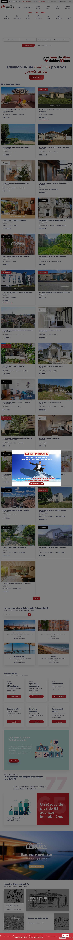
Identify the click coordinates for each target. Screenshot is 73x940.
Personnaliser (70, 937)
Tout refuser (62, 937)
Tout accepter (66, 935)
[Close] (13, 452)
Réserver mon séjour (36, 483)
